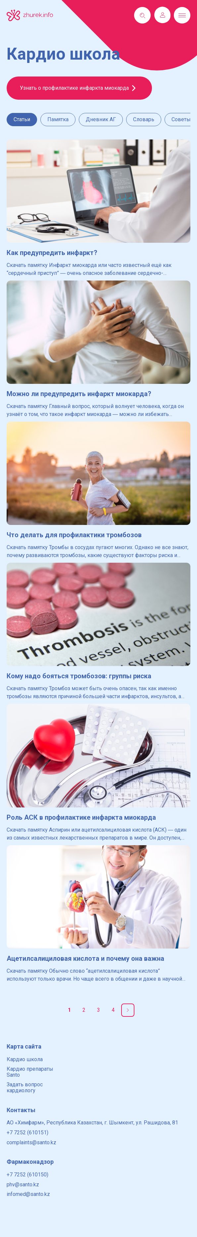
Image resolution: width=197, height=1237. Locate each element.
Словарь (143, 119)
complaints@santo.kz (31, 1142)
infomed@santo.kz (28, 1194)
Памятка (58, 119)
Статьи (22, 119)
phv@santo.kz (23, 1184)
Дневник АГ (101, 119)
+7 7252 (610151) (27, 1132)
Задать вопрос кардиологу (25, 1087)
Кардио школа (25, 1059)
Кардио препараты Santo (30, 1072)
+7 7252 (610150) (27, 1174)
